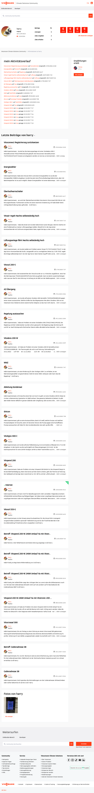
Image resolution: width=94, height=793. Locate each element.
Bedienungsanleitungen (26, 768)
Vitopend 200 (8, 105)
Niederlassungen (46, 774)
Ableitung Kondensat (10, 96)
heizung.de (23, 777)
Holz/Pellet (12, 93)
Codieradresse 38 (11, 671)
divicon (6, 99)
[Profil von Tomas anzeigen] (80, 67)
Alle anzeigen (9, 716)
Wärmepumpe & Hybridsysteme (24, 81)
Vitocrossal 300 (11, 622)
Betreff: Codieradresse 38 (15, 647)
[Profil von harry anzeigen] (9, 146)
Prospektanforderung (26, 774)
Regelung (22, 72)
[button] (11, 705)
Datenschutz (38, 784)
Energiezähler (8, 69)
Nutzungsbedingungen (64, 784)
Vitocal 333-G (10, 509)
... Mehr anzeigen (60, 156)
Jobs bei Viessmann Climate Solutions (52, 777)
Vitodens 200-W (8, 90)
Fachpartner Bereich (47, 770)
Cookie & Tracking (50, 784)
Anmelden (92, 3)
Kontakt (21, 784)
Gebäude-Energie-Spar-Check (28, 759)
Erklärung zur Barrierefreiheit (81, 784)
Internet (9, 485)
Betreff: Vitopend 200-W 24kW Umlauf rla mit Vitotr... (27, 534)
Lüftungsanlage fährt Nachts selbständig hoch (18, 78)
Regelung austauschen (11, 87)
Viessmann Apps (46, 768)
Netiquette (6, 759)
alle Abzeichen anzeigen (85, 35)
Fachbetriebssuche (25, 764)
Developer (17, 8)
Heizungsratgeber (47, 766)
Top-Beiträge (6, 766)
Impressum (29, 784)
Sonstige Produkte (16, 99)
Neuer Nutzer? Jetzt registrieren (83, 747)
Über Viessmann (46, 759)
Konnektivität (35, 66)
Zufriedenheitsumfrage (9, 764)
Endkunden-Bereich (6, 8)
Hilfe (4, 772)
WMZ (5, 93)
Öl (21, 87)
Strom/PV (17, 69)
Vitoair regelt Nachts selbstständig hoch (16, 75)
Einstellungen (6, 770)
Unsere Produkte (46, 761)
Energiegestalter (25, 772)
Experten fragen (7, 761)
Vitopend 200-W (8, 108)
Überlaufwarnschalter (10, 72)
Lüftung (33, 75)
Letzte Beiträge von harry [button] (17, 135)
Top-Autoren (6, 768)
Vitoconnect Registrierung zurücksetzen (16, 66)
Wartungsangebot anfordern (28, 766)
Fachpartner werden (47, 772)
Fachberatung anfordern (27, 761)
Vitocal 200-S (8, 81)
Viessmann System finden (49, 764)
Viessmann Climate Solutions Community (13, 51)
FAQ (88, 3)
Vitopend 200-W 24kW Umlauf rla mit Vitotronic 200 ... (27, 598)
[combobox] (47, 16)
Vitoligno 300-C (8, 102)
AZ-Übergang (8, 84)
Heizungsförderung (25, 770)
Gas (15, 84)
